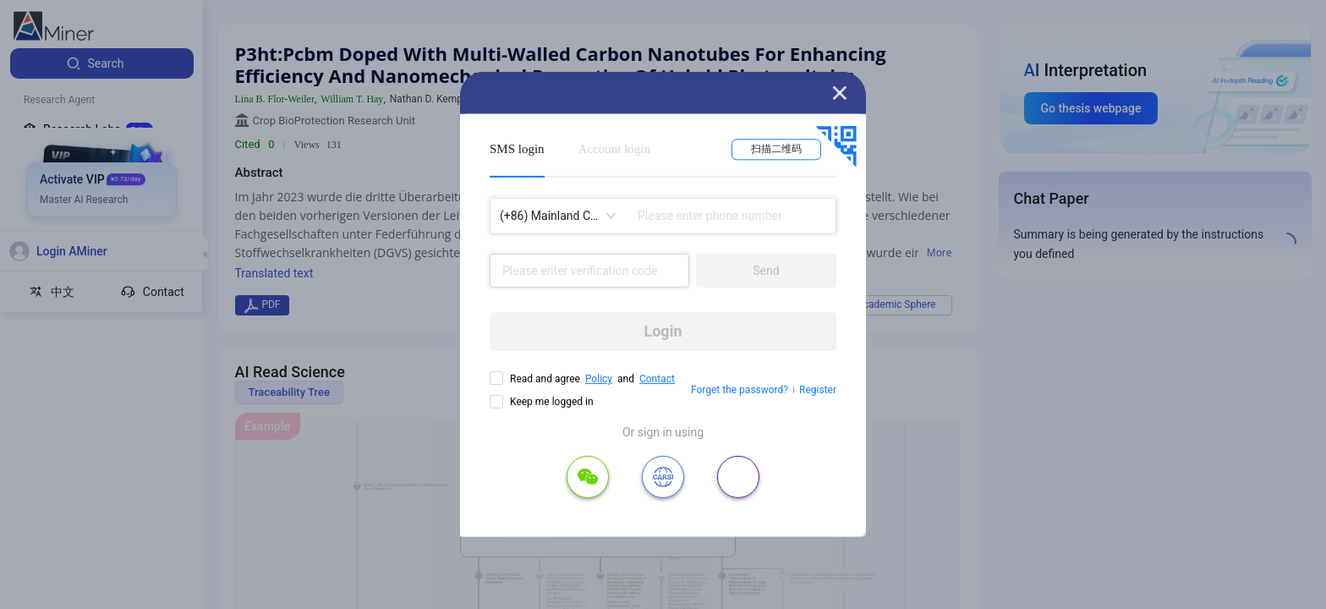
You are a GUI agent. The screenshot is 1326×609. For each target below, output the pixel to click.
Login (663, 331)
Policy (598, 379)
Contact (657, 379)
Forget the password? (739, 390)
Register (817, 390)
